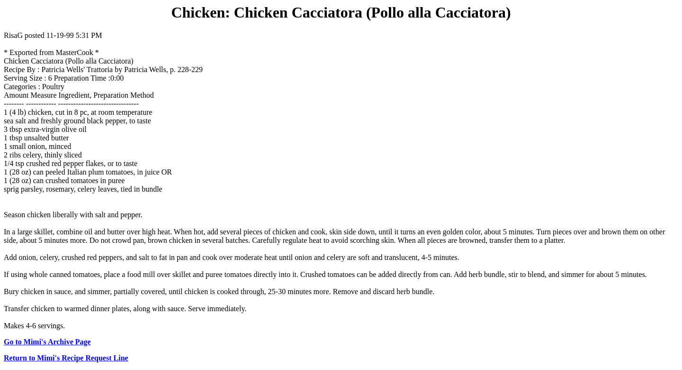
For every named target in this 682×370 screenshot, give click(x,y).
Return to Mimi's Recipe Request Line (66, 358)
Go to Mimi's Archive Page (47, 342)
